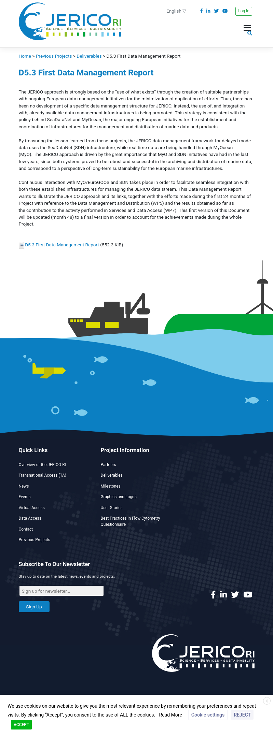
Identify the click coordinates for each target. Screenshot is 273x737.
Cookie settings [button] (207, 715)
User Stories (112, 507)
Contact (26, 529)
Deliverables (112, 475)
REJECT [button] (242, 715)
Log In (243, 11)
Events (25, 496)
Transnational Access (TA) (42, 475)
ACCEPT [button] (21, 724)
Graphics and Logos (119, 496)
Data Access (30, 518)
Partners (108, 464)
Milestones (111, 486)
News (24, 486)
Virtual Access (32, 507)
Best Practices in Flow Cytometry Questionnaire (130, 521)
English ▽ (176, 11)
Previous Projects (34, 539)
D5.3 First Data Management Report (62, 244)
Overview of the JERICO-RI (42, 464)
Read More (170, 715)
